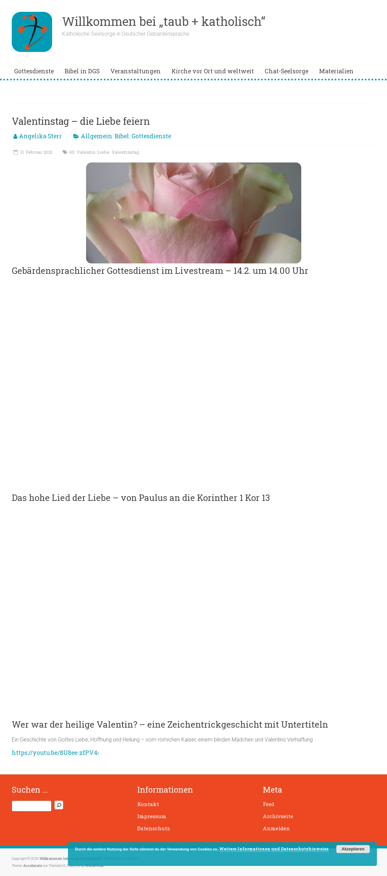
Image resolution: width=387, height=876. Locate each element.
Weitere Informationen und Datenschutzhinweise (273, 848)
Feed (268, 804)
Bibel (122, 136)
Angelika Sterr (40, 136)
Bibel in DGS (82, 71)
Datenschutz (153, 828)
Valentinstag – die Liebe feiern (81, 121)
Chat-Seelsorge (286, 71)
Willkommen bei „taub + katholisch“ (163, 21)
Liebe (103, 152)
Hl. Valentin (82, 152)
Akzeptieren (353, 849)
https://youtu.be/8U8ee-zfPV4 (55, 753)
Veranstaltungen (135, 71)
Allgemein (96, 136)
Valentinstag (125, 152)
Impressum (151, 816)
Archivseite (278, 816)
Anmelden (276, 828)
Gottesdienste (34, 71)
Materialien (336, 71)
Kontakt (148, 804)
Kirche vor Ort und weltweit (212, 71)
